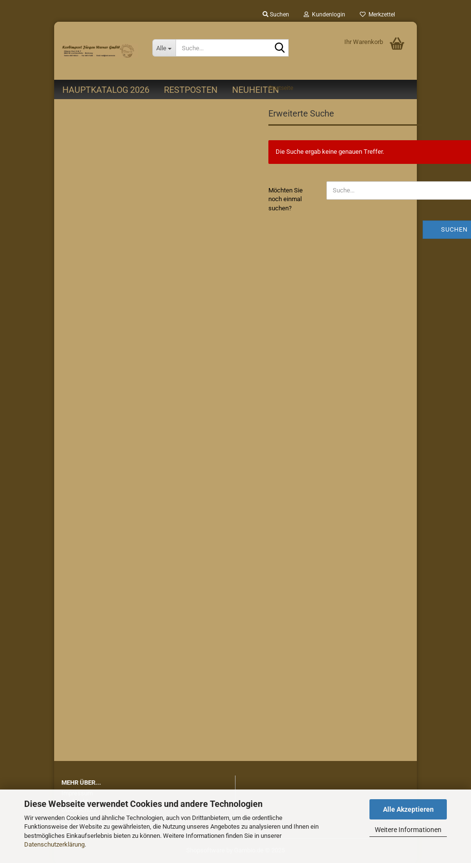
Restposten (191, 90)
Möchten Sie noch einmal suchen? (285, 199)
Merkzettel (377, 14)
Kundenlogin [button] (324, 14)
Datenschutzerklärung (54, 844)
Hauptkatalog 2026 (105, 90)
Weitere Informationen (408, 830)
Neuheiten (255, 90)
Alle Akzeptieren (408, 809)
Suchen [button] (276, 14)
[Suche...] (164, 48)
